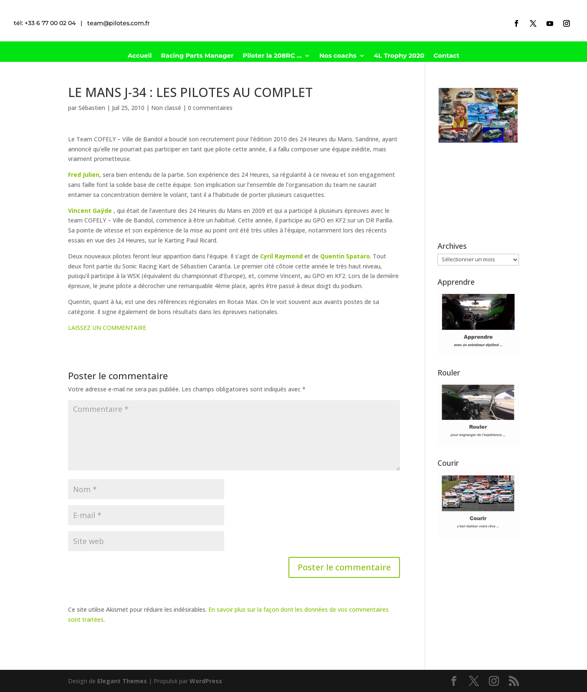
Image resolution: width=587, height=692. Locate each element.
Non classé (166, 108)
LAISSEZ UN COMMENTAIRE (107, 328)
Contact (446, 56)
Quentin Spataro (345, 256)
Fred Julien (83, 175)
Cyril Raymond (281, 256)
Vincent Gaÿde (90, 210)
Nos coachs (338, 56)
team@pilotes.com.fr (118, 23)
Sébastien (91, 108)
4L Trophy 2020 (399, 56)
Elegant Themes (122, 681)
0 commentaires (210, 108)
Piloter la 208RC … (272, 56)
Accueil (140, 56)
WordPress (206, 681)
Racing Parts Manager (197, 56)
